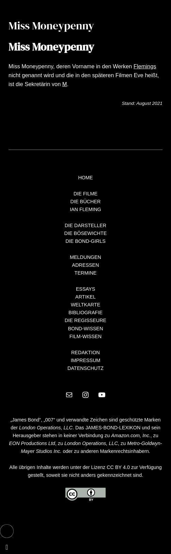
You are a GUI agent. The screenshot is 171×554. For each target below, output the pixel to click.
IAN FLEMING (85, 209)
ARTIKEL (85, 297)
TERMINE (86, 273)
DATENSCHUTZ (85, 368)
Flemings (145, 66)
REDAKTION (85, 352)
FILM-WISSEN (85, 336)
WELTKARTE (85, 304)
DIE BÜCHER (86, 201)
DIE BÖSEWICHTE (85, 233)
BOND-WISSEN (85, 328)
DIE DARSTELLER (86, 225)
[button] (7, 531)
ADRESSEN (85, 265)
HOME (85, 177)
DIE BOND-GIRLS (85, 241)
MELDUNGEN (85, 257)
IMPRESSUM (85, 360)
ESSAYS (85, 289)
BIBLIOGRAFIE (85, 312)
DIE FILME (85, 193)
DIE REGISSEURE (85, 320)
